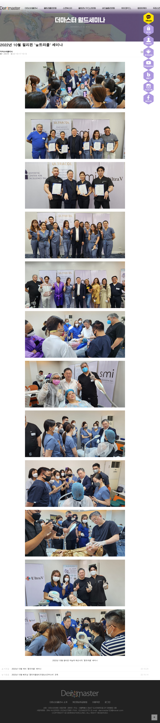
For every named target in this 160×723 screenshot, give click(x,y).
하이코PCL (126, 8)
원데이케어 (142, 8)
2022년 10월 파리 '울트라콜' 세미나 (26, 668)
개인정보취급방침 (79, 702)
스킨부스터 (67, 8)
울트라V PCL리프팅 (87, 8)
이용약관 (96, 702)
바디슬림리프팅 (108, 8)
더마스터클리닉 (31, 8)
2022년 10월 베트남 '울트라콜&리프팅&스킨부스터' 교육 (35, 674)
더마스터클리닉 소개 (58, 702)
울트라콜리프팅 (50, 8)
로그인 (107, 702)
